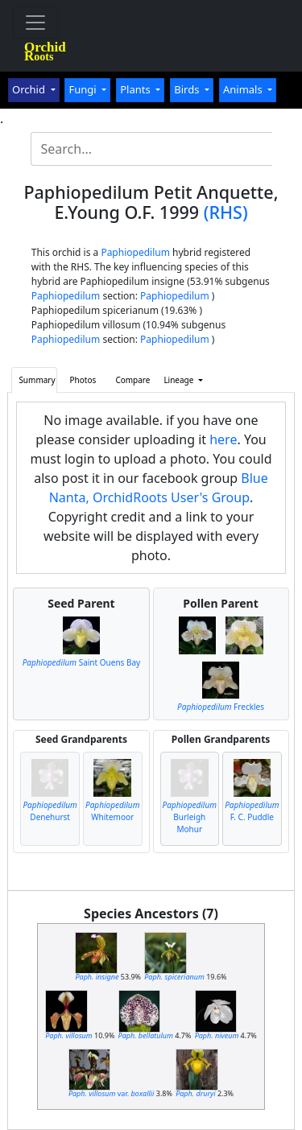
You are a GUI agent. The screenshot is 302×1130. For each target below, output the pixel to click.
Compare (132, 380)
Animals (244, 89)
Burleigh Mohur (190, 817)
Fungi (83, 89)
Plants (136, 89)
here (223, 439)
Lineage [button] (179, 380)
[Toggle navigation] (35, 22)
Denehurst (50, 811)
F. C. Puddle (252, 811)
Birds (188, 89)
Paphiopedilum (135, 252)
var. (111, 1093)
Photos (83, 380)
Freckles (220, 706)
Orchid (30, 89)
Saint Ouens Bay (82, 662)
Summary (37, 380)
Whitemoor (112, 811)
